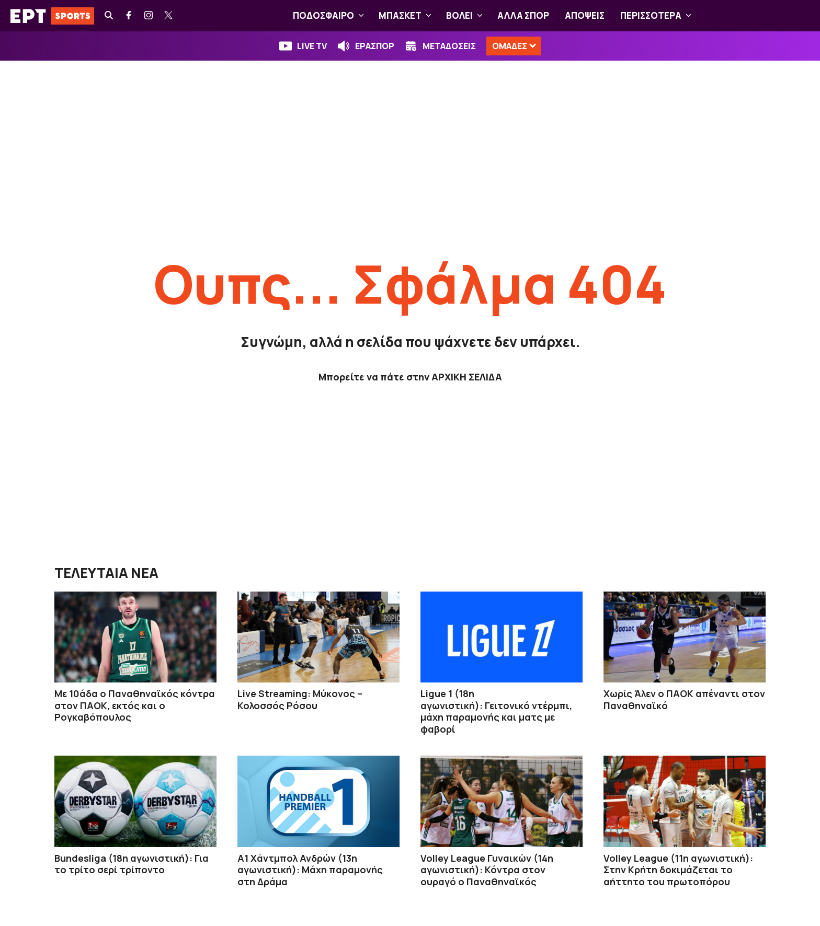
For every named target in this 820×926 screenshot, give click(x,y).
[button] (361, 15)
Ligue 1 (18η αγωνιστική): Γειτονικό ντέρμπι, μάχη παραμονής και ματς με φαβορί (496, 711)
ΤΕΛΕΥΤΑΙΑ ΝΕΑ (106, 572)
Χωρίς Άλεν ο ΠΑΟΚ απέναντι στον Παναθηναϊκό (684, 699)
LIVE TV (312, 46)
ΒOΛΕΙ (466, 15)
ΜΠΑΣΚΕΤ (407, 15)
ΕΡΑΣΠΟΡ (374, 46)
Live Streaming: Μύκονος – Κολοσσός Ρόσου (299, 699)
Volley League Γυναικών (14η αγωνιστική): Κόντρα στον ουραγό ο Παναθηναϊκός (486, 870)
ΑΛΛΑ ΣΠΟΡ (523, 15)
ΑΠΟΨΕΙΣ (585, 15)
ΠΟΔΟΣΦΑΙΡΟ (330, 15)
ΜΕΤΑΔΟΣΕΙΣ (449, 46)
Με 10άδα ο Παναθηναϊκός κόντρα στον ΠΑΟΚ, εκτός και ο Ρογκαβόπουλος (134, 705)
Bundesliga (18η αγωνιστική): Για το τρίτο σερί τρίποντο (131, 864)
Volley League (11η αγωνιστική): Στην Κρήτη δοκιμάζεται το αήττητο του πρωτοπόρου (678, 870)
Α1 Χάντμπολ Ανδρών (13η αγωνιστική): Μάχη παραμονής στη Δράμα (310, 870)
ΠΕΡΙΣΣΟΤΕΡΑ (658, 15)
